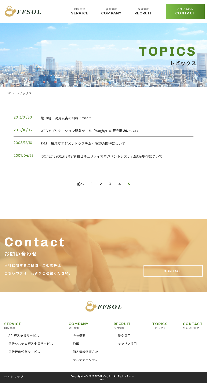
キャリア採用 (127, 343)
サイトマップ (13, 377)
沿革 (76, 343)
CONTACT (173, 271)
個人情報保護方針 (85, 351)
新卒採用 (124, 335)
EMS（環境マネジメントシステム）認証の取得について (83, 143)
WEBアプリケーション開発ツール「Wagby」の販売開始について (90, 130)
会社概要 (79, 335)
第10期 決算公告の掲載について (66, 117)
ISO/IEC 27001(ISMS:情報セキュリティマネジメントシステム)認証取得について (101, 156)
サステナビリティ (85, 360)
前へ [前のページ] (80, 184)
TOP (7, 93)
